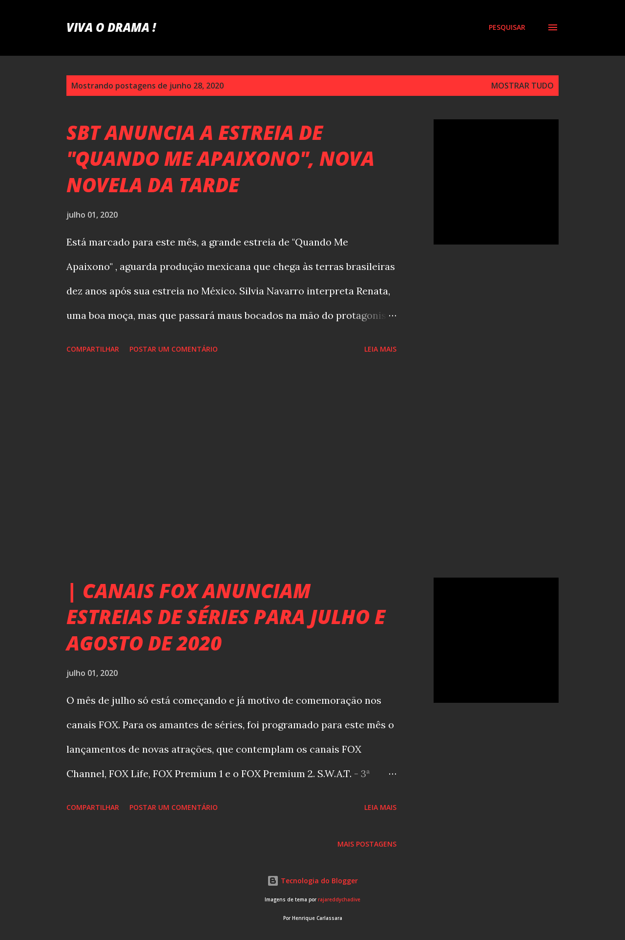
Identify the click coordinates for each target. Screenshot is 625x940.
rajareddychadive (339, 899)
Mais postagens (366, 844)
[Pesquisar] (507, 27)
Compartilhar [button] (92, 349)
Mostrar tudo (522, 85)
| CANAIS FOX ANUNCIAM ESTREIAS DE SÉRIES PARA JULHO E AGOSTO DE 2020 (225, 616)
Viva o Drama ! (111, 27)
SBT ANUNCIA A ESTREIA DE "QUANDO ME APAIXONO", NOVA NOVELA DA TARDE (220, 158)
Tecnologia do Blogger (312, 880)
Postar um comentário (173, 349)
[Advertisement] (231, 467)
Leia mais (380, 349)
